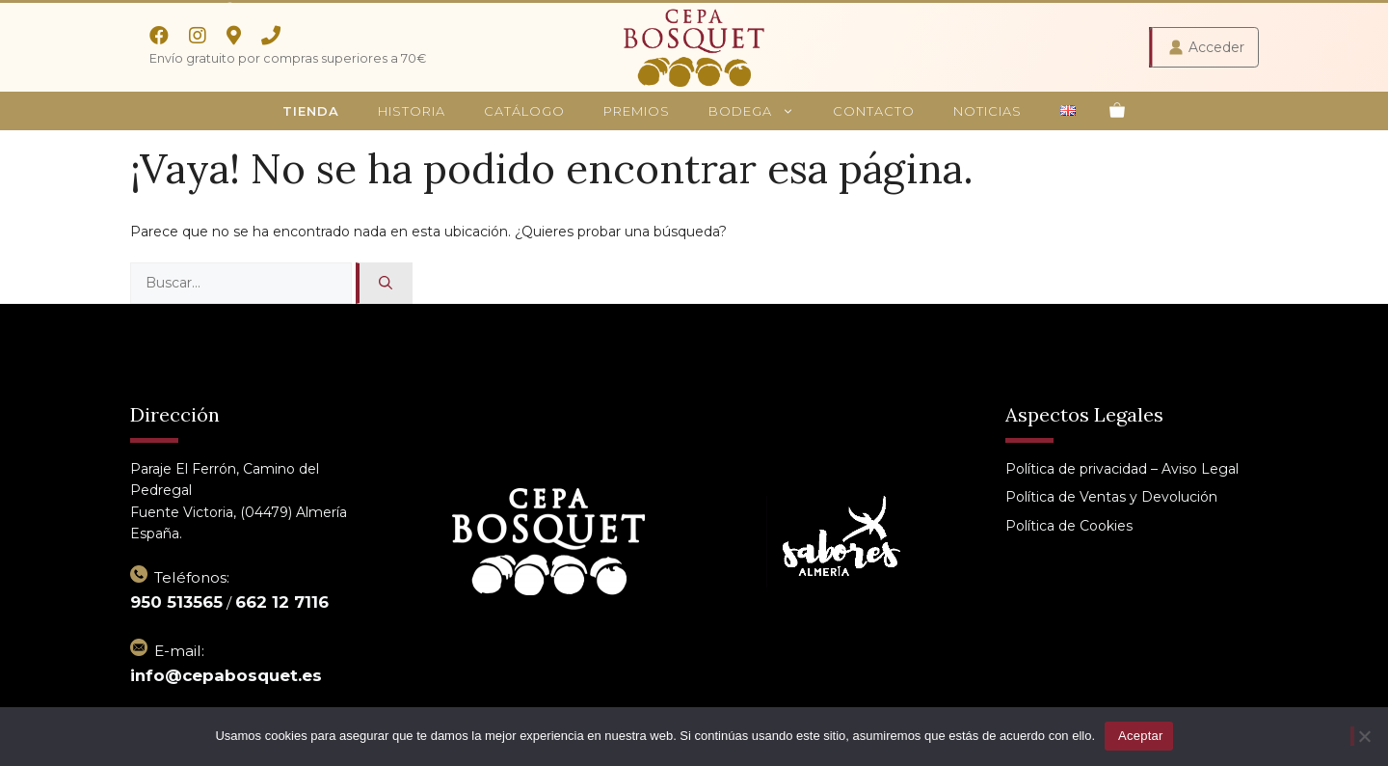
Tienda (310, 111)
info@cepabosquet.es (226, 675)
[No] (1362, 736)
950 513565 (176, 602)
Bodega (761, 111)
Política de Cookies (1069, 525)
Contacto (874, 111)
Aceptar (1140, 735)
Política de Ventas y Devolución (1111, 497)
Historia (411, 111)
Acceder (1216, 47)
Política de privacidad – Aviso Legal (1122, 469)
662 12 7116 (282, 602)
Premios (636, 111)
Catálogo (524, 111)
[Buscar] (384, 283)
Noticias (987, 111)
